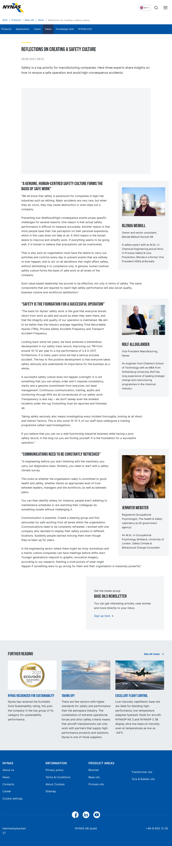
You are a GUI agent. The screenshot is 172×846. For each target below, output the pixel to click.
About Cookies (55, 784)
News (48, 29)
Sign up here (102, 616)
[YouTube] (96, 814)
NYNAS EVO (85, 29)
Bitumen (94, 770)
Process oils (96, 784)
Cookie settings (13, 798)
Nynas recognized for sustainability (31, 696)
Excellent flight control (131, 696)
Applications (22, 29)
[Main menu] (165, 8)
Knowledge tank (65, 29)
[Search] (156, 8)
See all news (152, 654)
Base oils (94, 777)
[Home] (13, 7)
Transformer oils (142, 772)
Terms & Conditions (58, 777)
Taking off (68, 696)
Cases (37, 29)
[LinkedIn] (86, 814)
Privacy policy (54, 770)
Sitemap (51, 791)
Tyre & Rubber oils (143, 779)
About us (8, 770)
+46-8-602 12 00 (157, 828)
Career (7, 791)
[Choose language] (145, 7)
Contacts (8, 784)
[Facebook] (75, 814)
